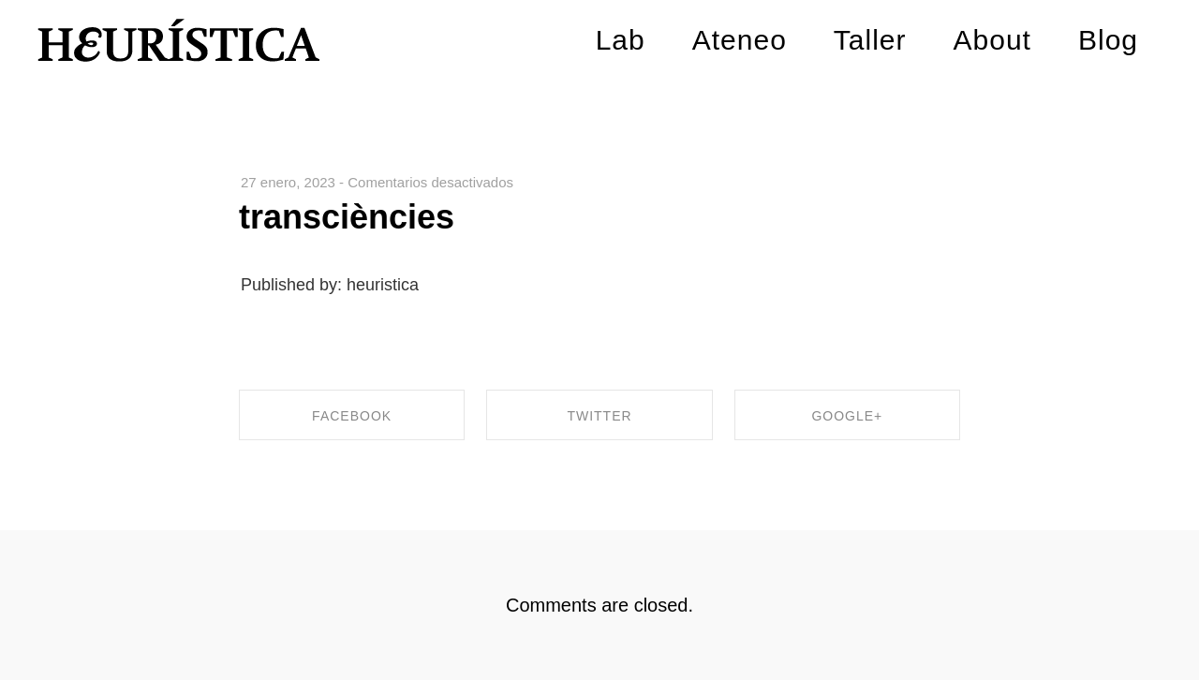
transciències (346, 217)
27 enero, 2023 (288, 182)
